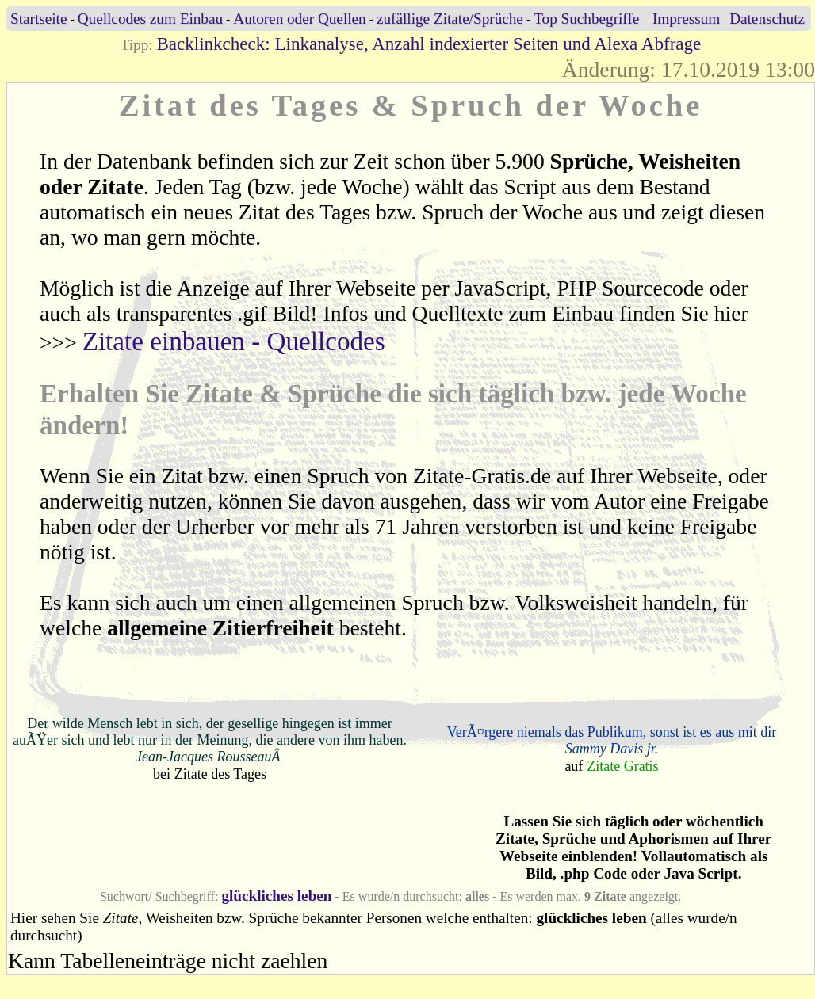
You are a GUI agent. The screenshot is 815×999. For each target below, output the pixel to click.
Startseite (38, 18)
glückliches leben (276, 895)
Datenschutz (767, 18)
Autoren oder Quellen (299, 18)
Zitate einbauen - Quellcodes (233, 341)
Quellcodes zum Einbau (150, 18)
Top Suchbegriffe (586, 18)
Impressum (686, 18)
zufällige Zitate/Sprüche (450, 18)
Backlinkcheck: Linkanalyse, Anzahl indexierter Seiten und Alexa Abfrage (428, 43)
